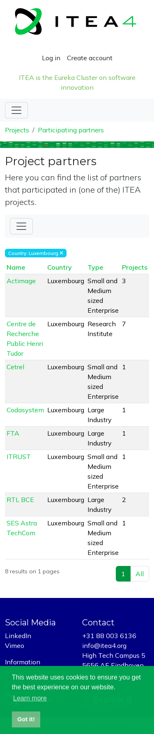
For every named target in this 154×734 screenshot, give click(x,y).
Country (59, 267)
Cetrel (15, 367)
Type (95, 267)
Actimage (21, 281)
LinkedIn (18, 636)
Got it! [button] (25, 719)
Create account (90, 58)
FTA (13, 433)
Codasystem (25, 410)
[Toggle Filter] (21, 226)
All (140, 574)
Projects (17, 130)
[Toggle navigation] (16, 110)
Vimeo (14, 645)
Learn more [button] (30, 698)
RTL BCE (20, 499)
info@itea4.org (104, 645)
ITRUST (19, 456)
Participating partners (71, 130)
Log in (51, 58)
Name (16, 267)
